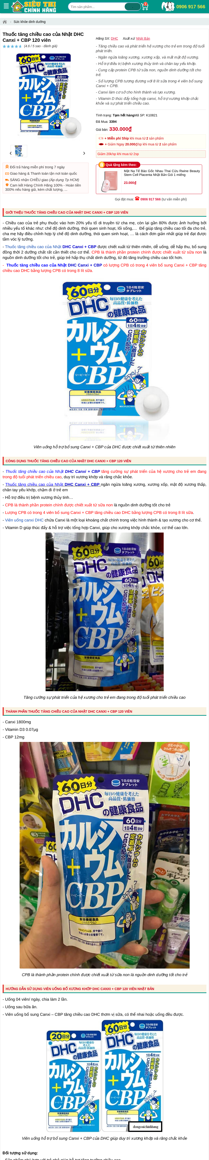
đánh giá (143, 48)
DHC (114, 55)
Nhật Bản (143, 55)
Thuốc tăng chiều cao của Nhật (33, 263)
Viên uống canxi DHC (24, 537)
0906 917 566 (190, 6)
